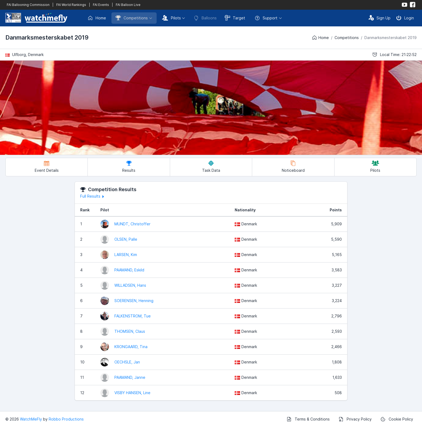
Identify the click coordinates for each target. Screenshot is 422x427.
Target (235, 17)
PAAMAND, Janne (129, 377)
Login (405, 17)
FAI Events (101, 5)
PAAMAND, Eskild (129, 270)
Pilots (171, 17)
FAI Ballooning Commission (28, 5)
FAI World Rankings (71, 5)
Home (96, 18)
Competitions (131, 17)
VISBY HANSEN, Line (132, 392)
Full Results (93, 196)
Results (128, 166)
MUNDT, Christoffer (132, 224)
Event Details (47, 166)
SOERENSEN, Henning (133, 300)
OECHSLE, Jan (127, 362)
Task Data (211, 166)
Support (266, 18)
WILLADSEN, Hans (130, 285)
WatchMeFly (31, 419)
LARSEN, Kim (125, 254)
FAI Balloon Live (128, 5)
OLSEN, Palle (125, 239)
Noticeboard (293, 166)
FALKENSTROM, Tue (132, 316)
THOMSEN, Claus (129, 331)
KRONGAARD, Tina (130, 346)
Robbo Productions (66, 419)
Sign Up (379, 17)
